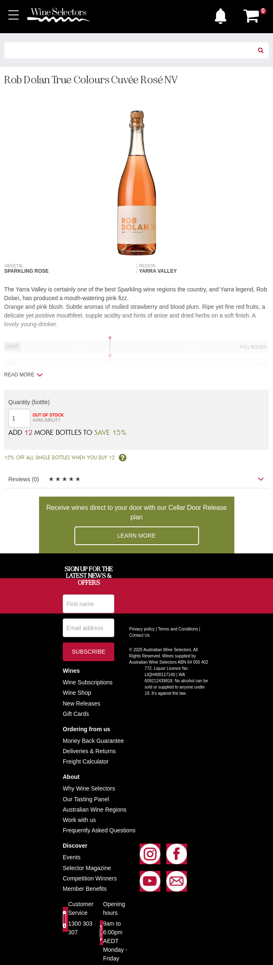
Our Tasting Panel (86, 799)
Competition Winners (90, 878)
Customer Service (80, 908)
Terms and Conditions (178, 629)
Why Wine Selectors (89, 788)
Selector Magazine (87, 868)
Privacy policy (142, 629)
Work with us (79, 820)
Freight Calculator (86, 761)
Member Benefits (85, 888)
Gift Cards (76, 713)
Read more (23, 374)
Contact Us (139, 635)
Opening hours (114, 908)
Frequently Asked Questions (99, 830)
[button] (223, 14)
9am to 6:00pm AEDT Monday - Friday (115, 941)
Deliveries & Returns (89, 751)
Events (72, 857)
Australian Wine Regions (94, 809)
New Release (80, 703)
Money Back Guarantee (93, 740)
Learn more (136, 535)
